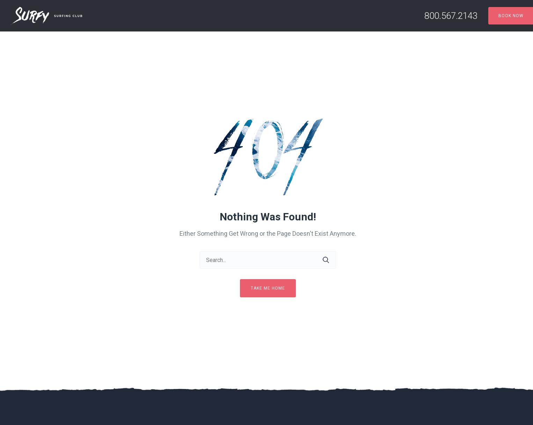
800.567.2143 (450, 15)
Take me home (268, 288)
